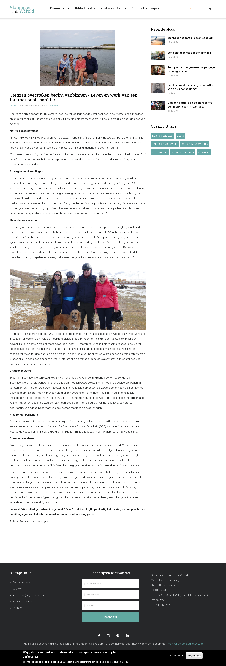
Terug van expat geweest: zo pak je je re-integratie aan (191, 69)
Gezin (180, 135)
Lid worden (189, 9)
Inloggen (209, 9)
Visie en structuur (22, 601)
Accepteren (176, 655)
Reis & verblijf (162, 135)
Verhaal (14, 106)
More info (123, 661)
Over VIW (17, 588)
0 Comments (53, 106)
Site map (17, 608)
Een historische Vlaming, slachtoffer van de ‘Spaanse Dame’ (191, 87)
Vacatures (108, 9)
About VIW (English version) (28, 595)
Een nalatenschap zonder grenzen (189, 52)
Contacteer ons (21, 582)
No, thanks (194, 655)
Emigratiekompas (148, 9)
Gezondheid (160, 152)
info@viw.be (158, 600)
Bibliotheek (86, 9)
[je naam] (110, 605)
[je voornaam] (110, 594)
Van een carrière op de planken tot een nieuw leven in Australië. (190, 104)
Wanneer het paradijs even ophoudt (190, 37)
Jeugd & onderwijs (164, 144)
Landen (125, 9)
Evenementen (61, 9)
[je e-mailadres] (110, 583)
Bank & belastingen (194, 144)
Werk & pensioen (182, 152)
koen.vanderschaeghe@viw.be (185, 643)
